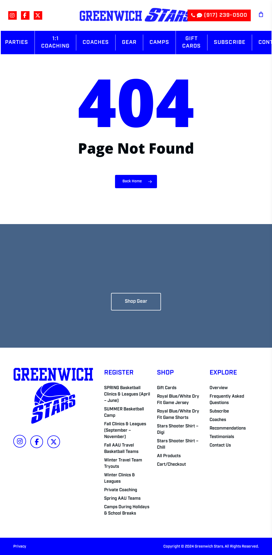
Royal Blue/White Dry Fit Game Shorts (178, 414)
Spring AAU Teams (122, 499)
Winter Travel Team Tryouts (123, 463)
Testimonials (222, 437)
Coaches (218, 420)
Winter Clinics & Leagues (119, 478)
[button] (136, 301)
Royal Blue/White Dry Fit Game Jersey (178, 399)
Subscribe (219, 411)
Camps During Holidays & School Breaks (126, 510)
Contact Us (220, 445)
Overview (219, 388)
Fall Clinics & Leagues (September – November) (125, 430)
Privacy (19, 547)
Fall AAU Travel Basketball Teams (121, 448)
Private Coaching (120, 490)
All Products (169, 456)
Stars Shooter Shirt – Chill (177, 444)
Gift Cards (166, 388)
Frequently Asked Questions (227, 399)
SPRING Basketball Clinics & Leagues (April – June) (127, 394)
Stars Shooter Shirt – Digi (177, 429)
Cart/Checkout (171, 465)
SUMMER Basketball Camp (124, 412)
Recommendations (228, 428)
